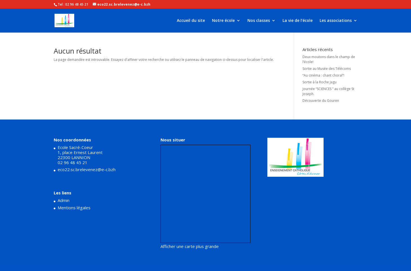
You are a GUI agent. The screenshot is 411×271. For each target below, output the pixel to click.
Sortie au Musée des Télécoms (326, 68)
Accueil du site (191, 21)
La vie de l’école (298, 21)
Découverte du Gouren (320, 100)
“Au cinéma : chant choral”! (323, 75)
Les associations (336, 21)
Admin (63, 200)
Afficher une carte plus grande (190, 246)
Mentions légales (74, 207)
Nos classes (258, 21)
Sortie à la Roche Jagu (319, 82)
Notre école (223, 21)
